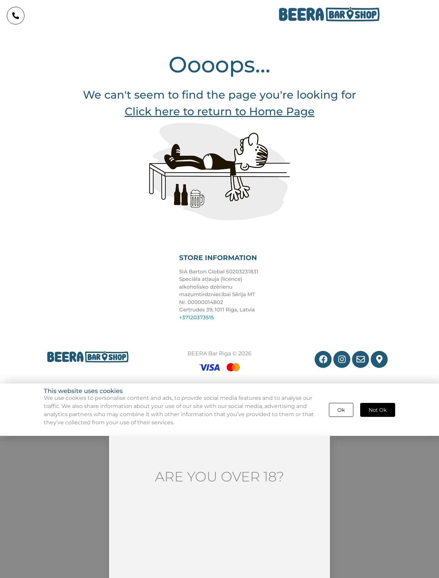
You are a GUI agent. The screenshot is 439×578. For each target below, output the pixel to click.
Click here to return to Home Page (220, 111)
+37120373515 (196, 317)
